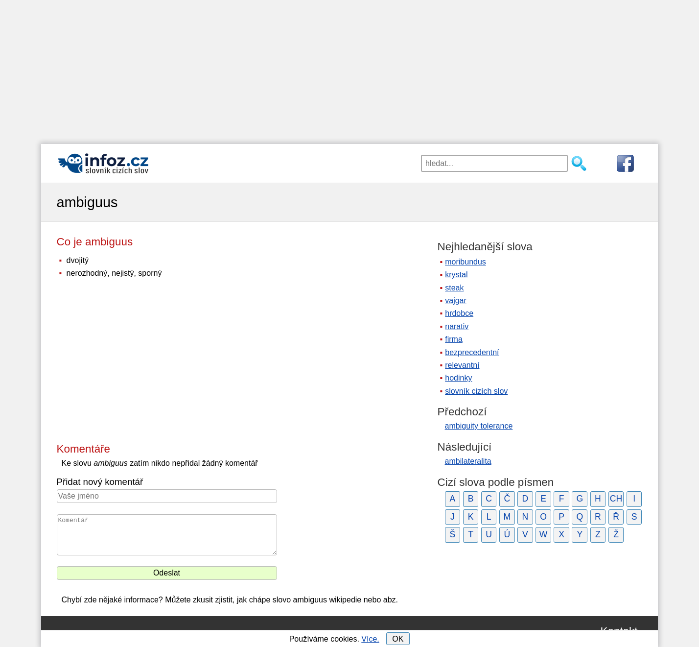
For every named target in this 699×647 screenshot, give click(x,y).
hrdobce (459, 313)
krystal (456, 274)
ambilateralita (468, 461)
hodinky (458, 378)
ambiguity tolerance (479, 426)
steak (454, 288)
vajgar (455, 300)
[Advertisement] (349, 68)
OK (397, 639)
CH (616, 498)
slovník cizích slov (476, 391)
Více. (370, 639)
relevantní (462, 365)
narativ (456, 326)
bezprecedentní (472, 352)
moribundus (465, 262)
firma (454, 339)
